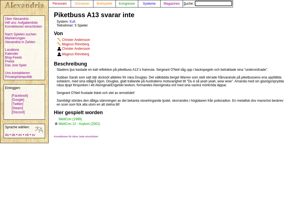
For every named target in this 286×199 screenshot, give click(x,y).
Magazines (172, 4)
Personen (60, 4)
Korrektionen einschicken (23, 26)
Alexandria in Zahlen (20, 42)
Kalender (11, 54)
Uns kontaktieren (17, 73)
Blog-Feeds (13, 57)
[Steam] (17, 108)
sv (33, 135)
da (7, 135)
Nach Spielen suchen (20, 34)
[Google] (18, 100)
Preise (9, 61)
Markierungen (15, 38)
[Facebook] (20, 96)
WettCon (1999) (70, 119)
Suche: (207, 4)
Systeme (149, 4)
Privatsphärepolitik (18, 77)
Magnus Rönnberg (75, 44)
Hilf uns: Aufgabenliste (21, 23)
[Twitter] (17, 104)
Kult (72, 21)
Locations (12, 50)
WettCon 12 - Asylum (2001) (79, 124)
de (13, 135)
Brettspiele (104, 4)
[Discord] (18, 112)
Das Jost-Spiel (15, 65)
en (20, 135)
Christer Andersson (76, 40)
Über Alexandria (16, 19)
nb (27, 135)
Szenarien (82, 4)
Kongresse (127, 4)
